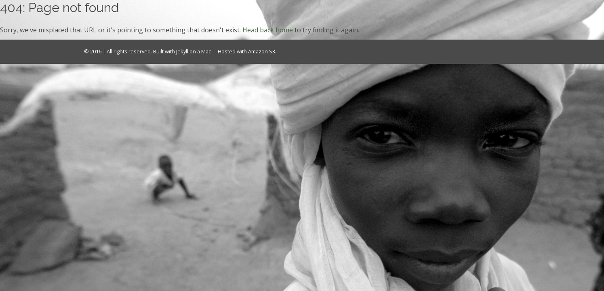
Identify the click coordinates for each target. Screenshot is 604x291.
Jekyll (182, 51)
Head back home (267, 29)
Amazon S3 (261, 51)
